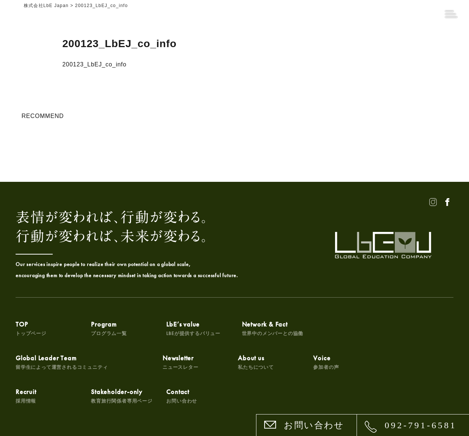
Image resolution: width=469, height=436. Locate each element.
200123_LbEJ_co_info (94, 64)
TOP (31, 328)
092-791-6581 (421, 425)
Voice (174, 362)
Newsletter (34, 362)
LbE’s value (188, 328)
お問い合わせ (314, 425)
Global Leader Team (354, 328)
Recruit (244, 362)
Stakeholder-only (338, 362)
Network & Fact (265, 328)
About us (107, 362)
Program (107, 328)
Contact (395, 362)
